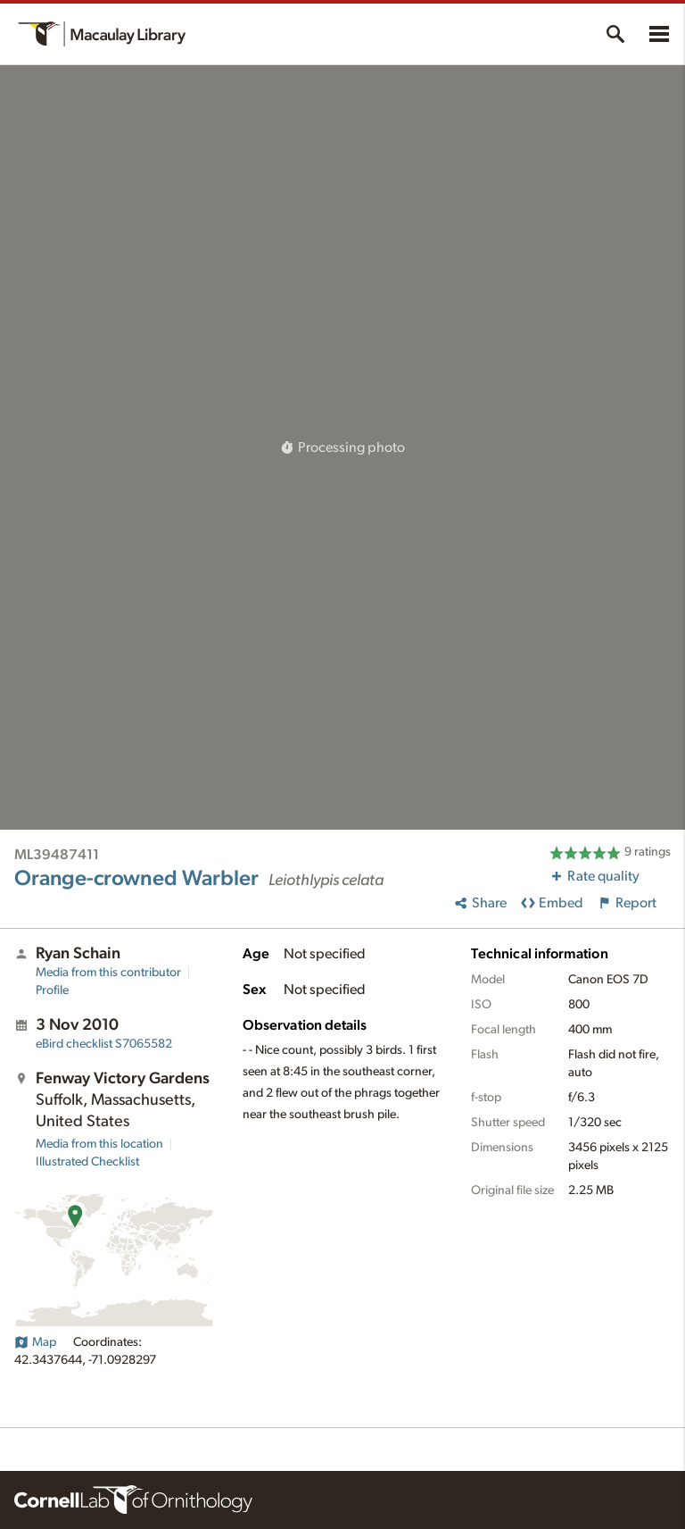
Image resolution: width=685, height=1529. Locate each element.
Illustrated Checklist (87, 1162)
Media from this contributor (108, 972)
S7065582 (104, 1044)
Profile (52, 990)
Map (35, 1342)
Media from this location (99, 1144)
